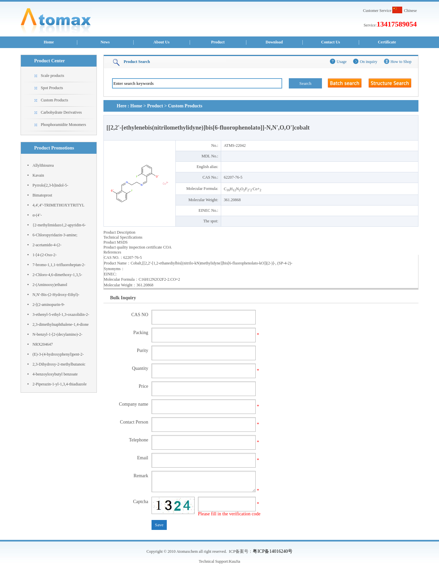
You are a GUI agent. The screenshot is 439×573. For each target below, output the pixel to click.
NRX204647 (42, 344)
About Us (161, 42)
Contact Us (330, 42)
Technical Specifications (122, 237)
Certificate (387, 42)
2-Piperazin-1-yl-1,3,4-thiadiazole (59, 384)
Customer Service (377, 10)
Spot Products (52, 88)
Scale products (52, 75)
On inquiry (368, 61)
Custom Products (54, 100)
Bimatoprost (42, 195)
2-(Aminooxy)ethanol (49, 284)
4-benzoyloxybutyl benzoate (55, 374)
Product (217, 42)
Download (274, 42)
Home (49, 42)
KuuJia (234, 561)
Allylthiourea (43, 165)
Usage (341, 61)
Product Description (119, 232)
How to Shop (401, 61)
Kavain (38, 175)
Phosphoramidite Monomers (63, 124)
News (104, 42)
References (112, 252)
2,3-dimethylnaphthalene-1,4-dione (60, 324)
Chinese (410, 10)
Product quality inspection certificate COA (137, 247)
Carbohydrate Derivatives (61, 112)
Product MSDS (115, 242)
